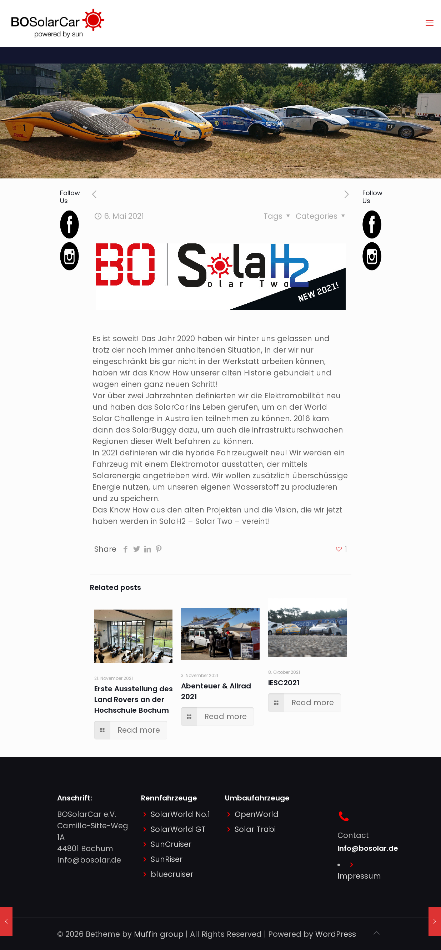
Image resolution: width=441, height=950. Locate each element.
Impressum (359, 876)
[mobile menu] (430, 23)
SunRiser (166, 859)
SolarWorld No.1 (180, 814)
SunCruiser (171, 844)
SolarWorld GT (178, 829)
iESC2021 (284, 683)
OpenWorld (257, 814)
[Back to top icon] (376, 932)
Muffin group (159, 934)
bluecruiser (172, 874)
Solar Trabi (255, 829)
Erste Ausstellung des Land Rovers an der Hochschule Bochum (133, 699)
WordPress (335, 934)
